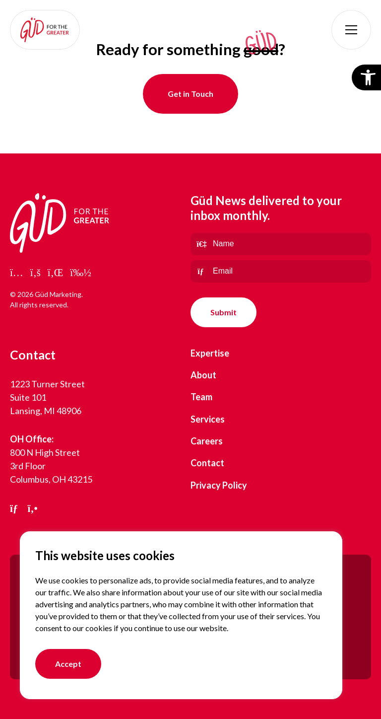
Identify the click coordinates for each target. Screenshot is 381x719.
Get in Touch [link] (190, 93)
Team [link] (201, 396)
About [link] (203, 374)
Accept (68, 663)
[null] (223, 312)
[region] (181, 615)
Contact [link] (207, 462)
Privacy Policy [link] (218, 485)
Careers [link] (206, 440)
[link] (45, 30)
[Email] (280, 271)
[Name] (280, 244)
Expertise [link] (209, 353)
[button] (351, 30)
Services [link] (207, 419)
